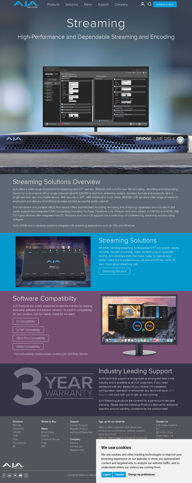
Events (45, 435)
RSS (43, 446)
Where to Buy (165, 4)
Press (44, 443)
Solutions (18, 421)
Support (74, 421)
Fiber (15, 439)
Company (75, 439)
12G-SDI (17, 432)
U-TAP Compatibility (28, 330)
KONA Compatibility (28, 346)
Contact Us (76, 446)
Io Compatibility (25, 321)
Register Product (79, 428)
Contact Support (79, 425)
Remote (17, 425)
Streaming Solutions (114, 271)
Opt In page (114, 437)
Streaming (18, 428)
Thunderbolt (19, 443)
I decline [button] (119, 474)
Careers (74, 443)
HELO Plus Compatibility (30, 338)
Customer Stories (50, 439)
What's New (47, 432)
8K (14, 446)
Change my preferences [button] (141, 474)
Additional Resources (81, 432)
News (44, 428)
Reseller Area (77, 450)
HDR (15, 435)
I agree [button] (107, 474)
